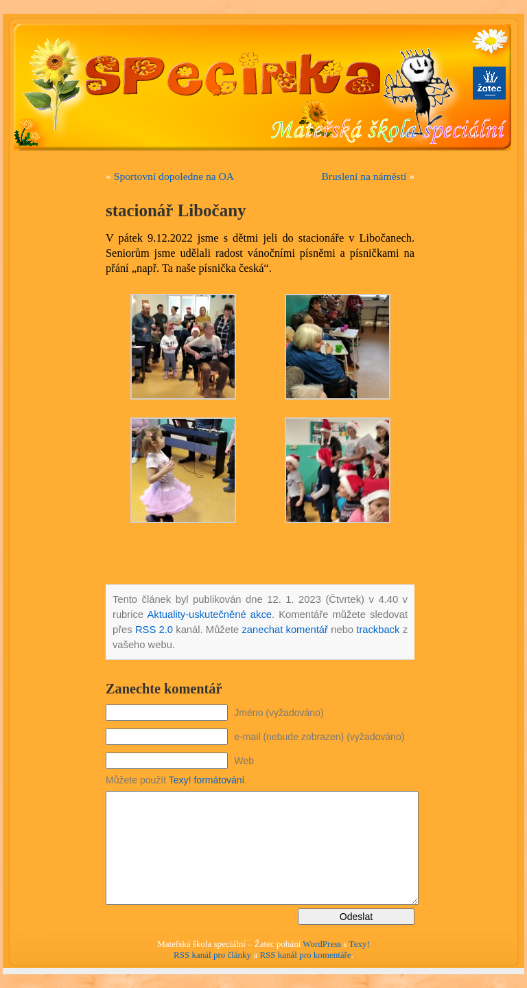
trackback (377, 629)
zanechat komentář (285, 629)
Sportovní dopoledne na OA (174, 176)
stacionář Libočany (176, 210)
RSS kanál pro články (212, 955)
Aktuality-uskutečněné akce (209, 614)
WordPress (322, 944)
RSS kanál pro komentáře (305, 955)
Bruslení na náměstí (363, 176)
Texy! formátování (207, 779)
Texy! (359, 944)
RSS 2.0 (154, 629)
